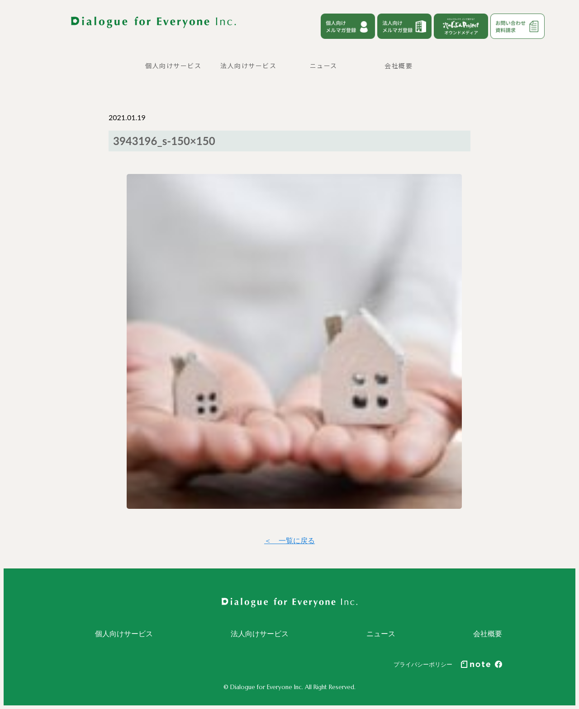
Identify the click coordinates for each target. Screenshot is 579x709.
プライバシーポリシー (423, 664)
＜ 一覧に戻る (289, 540)
